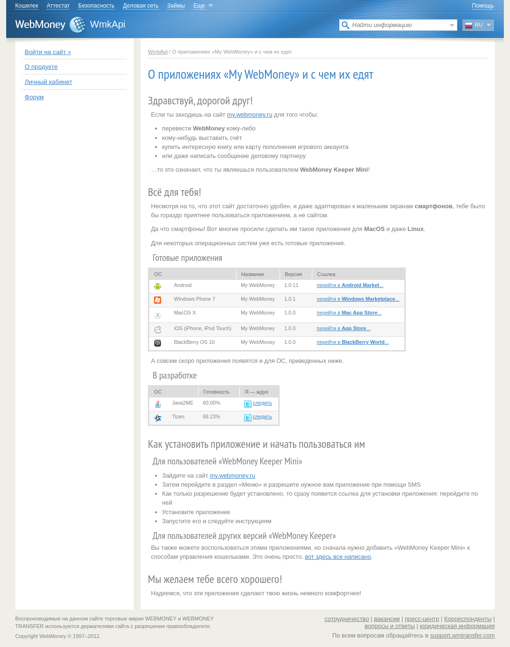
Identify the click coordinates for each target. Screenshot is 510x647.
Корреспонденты (468, 618)
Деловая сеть (141, 5)
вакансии (387, 618)
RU (474, 25)
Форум (34, 97)
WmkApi (107, 24)
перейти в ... (350, 285)
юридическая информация (457, 625)
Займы (176, 5)
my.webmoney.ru (250, 114)
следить (262, 403)
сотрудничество (347, 618)
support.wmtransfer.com (462, 635)
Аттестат (58, 5)
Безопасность (96, 5)
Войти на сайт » (48, 51)
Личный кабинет (48, 81)
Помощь (483, 5)
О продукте (41, 66)
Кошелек (26, 5)
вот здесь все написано (338, 556)
